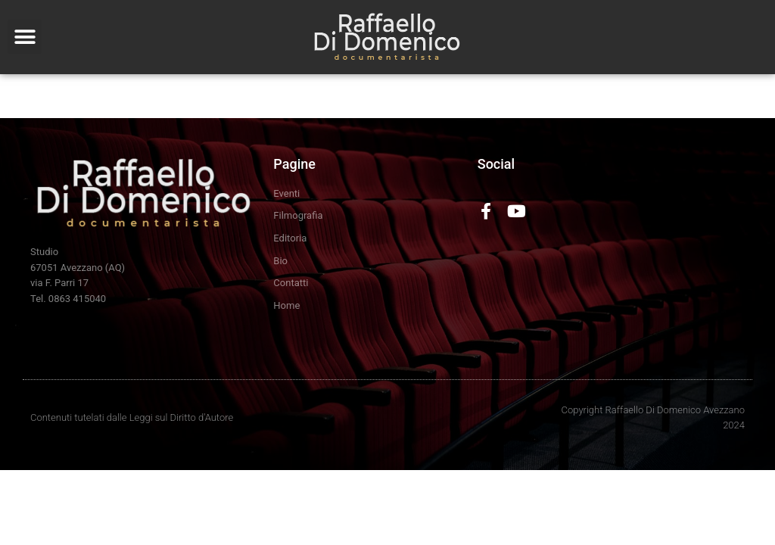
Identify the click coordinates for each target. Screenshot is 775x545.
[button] (25, 37)
